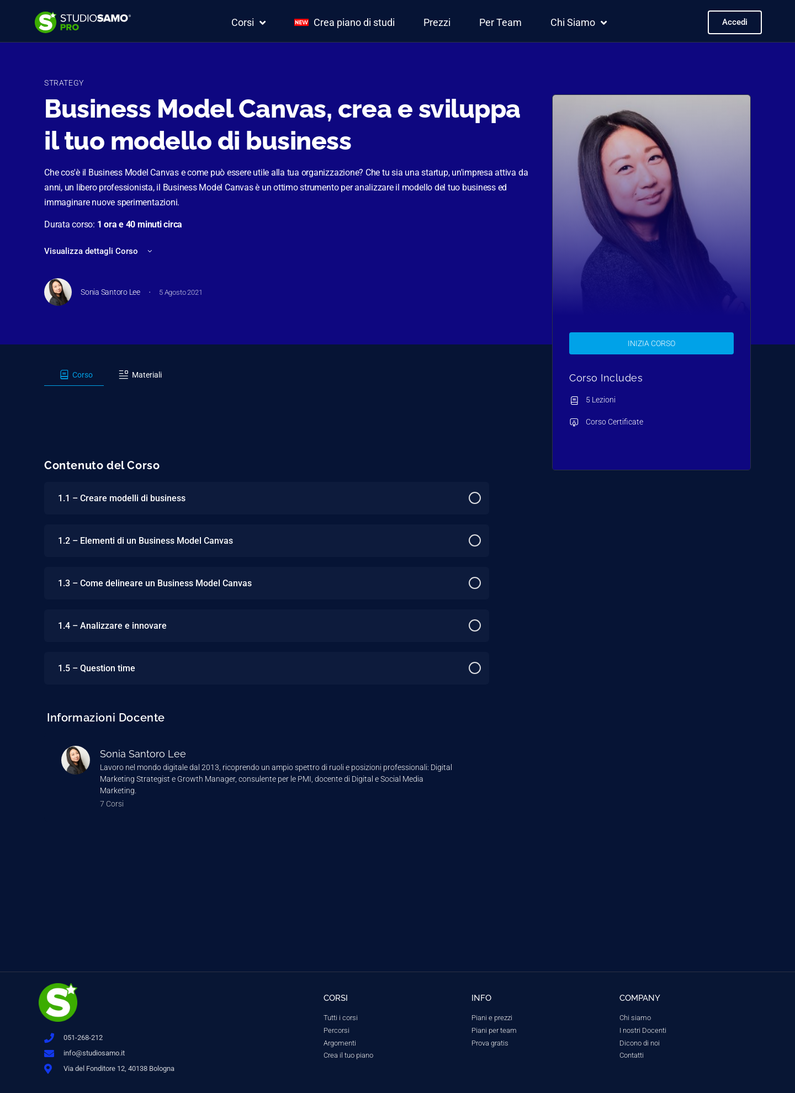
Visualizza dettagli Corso (99, 251)
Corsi (248, 22)
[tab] (74, 375)
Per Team (500, 22)
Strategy (64, 82)
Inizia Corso (651, 343)
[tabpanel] (266, 396)
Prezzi (437, 22)
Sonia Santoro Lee (143, 754)
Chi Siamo (578, 22)
